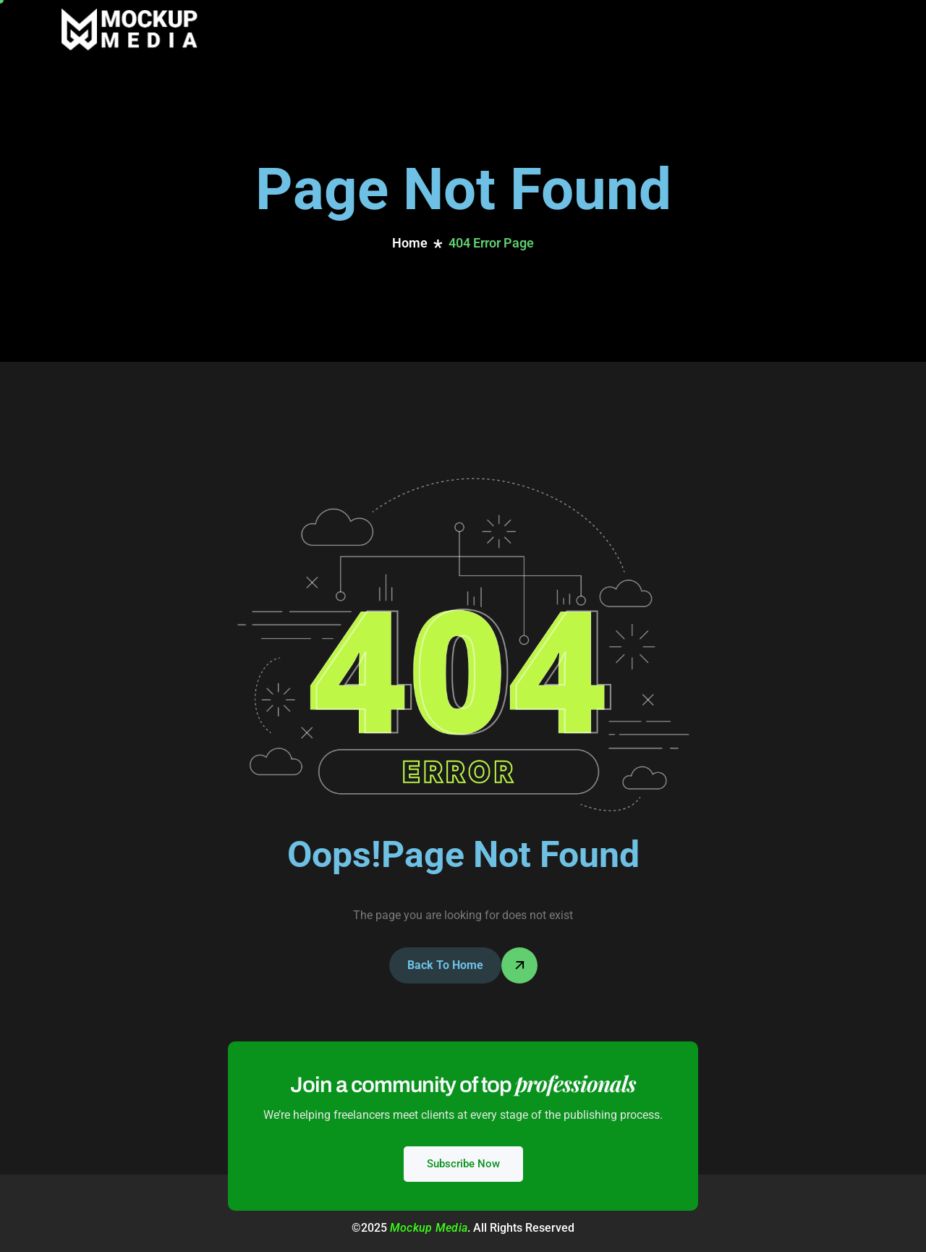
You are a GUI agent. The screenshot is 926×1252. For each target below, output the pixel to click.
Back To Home (445, 965)
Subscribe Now (463, 1163)
